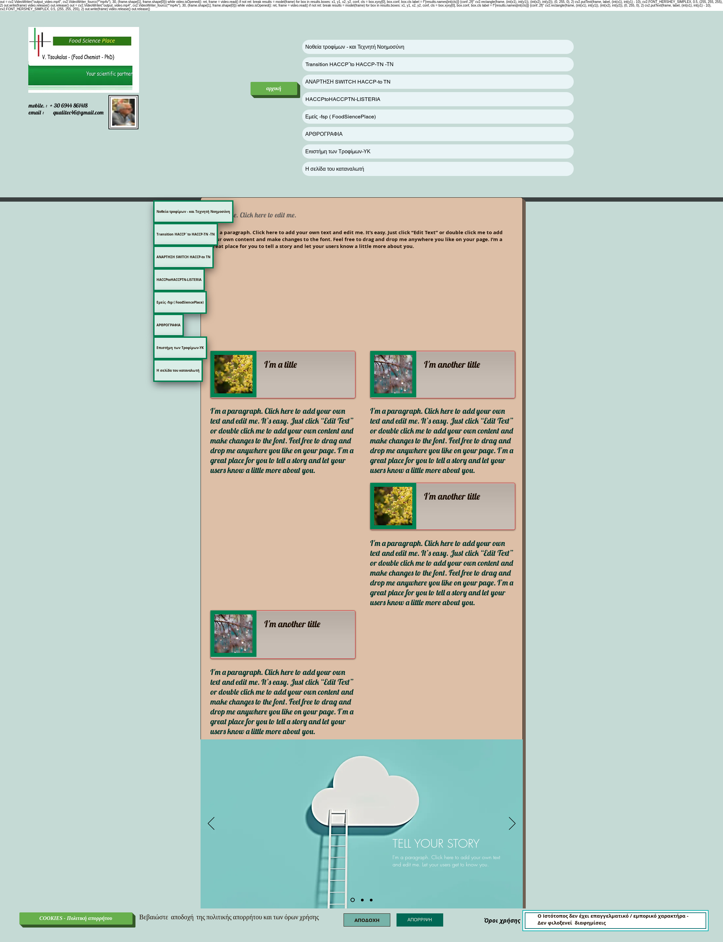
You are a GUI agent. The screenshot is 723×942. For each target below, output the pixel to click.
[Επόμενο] (512, 824)
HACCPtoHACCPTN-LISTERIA (342, 99)
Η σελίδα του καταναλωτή (334, 169)
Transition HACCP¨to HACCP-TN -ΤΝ (349, 64)
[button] (367, 920)
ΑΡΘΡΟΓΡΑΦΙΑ (324, 134)
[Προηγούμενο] (211, 824)
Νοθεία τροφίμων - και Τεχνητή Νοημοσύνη (354, 47)
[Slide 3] (371, 900)
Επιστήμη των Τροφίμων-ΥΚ (338, 151)
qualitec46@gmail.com (78, 112)
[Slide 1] (352, 900)
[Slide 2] (362, 900)
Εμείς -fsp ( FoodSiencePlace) (340, 116)
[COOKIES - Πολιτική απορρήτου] (76, 918)
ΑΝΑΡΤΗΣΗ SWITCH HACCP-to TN (348, 82)
